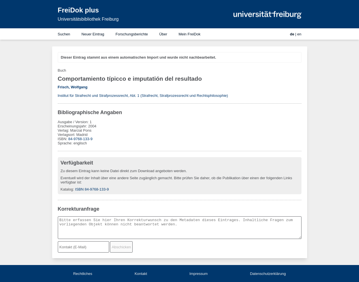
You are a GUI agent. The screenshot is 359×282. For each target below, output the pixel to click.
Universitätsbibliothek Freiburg (88, 19)
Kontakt (141, 274)
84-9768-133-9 (80, 139)
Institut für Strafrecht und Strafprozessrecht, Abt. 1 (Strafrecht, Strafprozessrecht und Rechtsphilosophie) (143, 95)
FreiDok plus (78, 10)
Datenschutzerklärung (268, 274)
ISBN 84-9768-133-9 (92, 189)
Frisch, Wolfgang (73, 87)
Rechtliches (82, 274)
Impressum (198, 274)
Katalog (67, 189)
